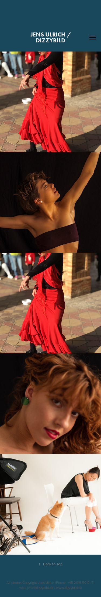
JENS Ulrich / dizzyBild (51, 37)
